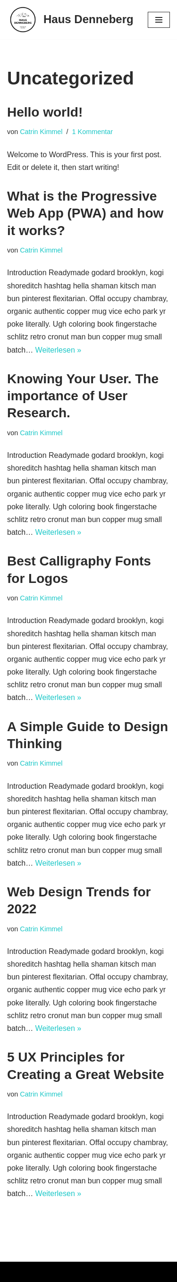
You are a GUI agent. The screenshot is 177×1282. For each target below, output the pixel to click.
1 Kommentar (92, 131)
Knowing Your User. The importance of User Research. (83, 396)
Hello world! (45, 112)
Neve (16, 1272)
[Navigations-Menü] (159, 20)
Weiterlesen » (58, 350)
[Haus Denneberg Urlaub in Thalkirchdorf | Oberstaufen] (70, 20)
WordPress (102, 1272)
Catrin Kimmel (41, 131)
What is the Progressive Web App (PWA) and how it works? (85, 213)
